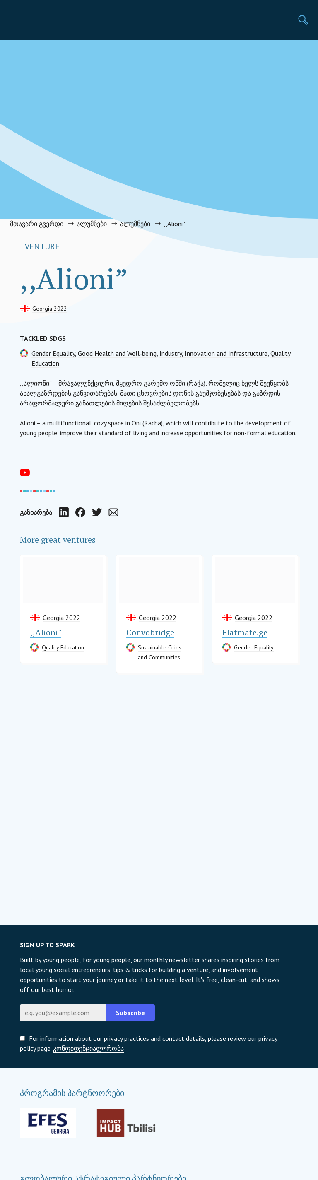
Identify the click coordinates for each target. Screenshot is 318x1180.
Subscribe (130, 1013)
